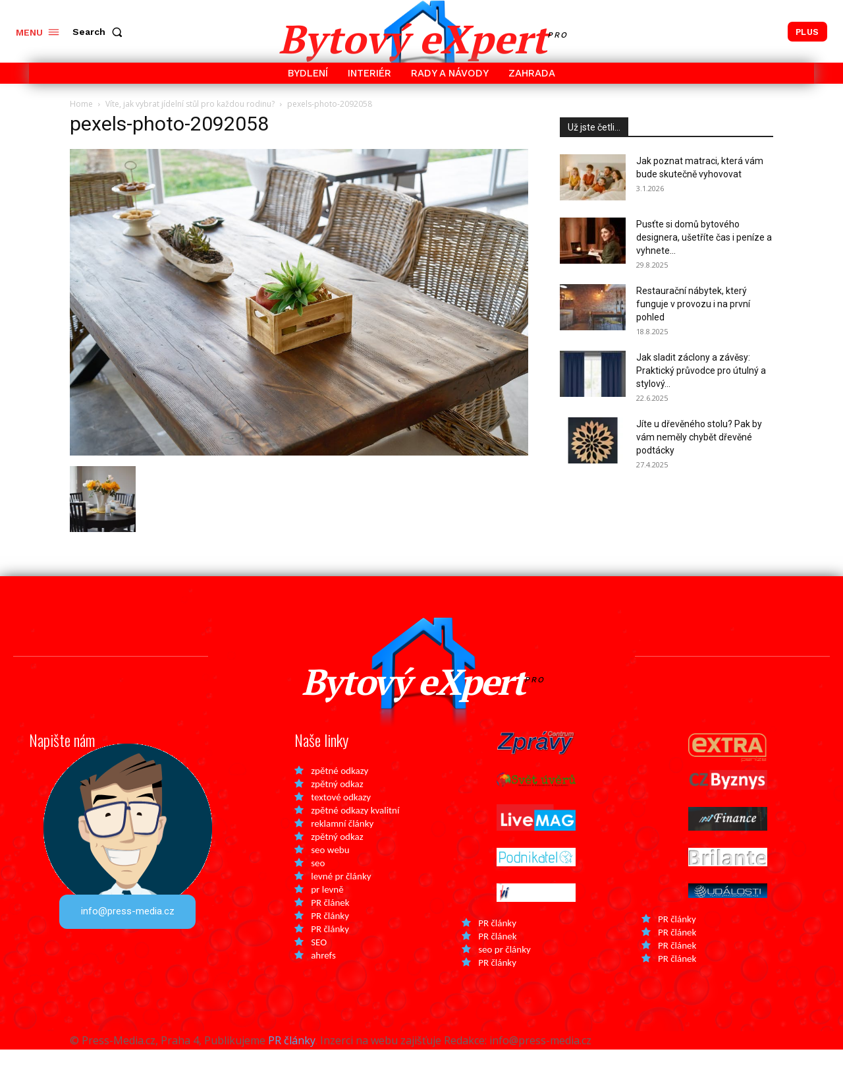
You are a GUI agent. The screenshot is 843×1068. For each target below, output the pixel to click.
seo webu (330, 868)
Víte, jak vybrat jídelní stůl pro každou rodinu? (190, 103)
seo (318, 881)
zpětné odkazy (339, 789)
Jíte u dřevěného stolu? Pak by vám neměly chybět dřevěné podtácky (699, 437)
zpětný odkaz (337, 802)
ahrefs (323, 974)
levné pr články (341, 895)
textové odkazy (341, 815)
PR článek (330, 921)
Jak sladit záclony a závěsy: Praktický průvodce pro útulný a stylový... (701, 370)
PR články (330, 934)
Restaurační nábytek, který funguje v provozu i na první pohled (693, 303)
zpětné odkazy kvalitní (355, 829)
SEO (319, 960)
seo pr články (504, 968)
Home (81, 103)
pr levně (327, 908)
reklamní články (342, 842)
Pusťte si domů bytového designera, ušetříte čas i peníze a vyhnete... (704, 237)
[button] (100, 31)
